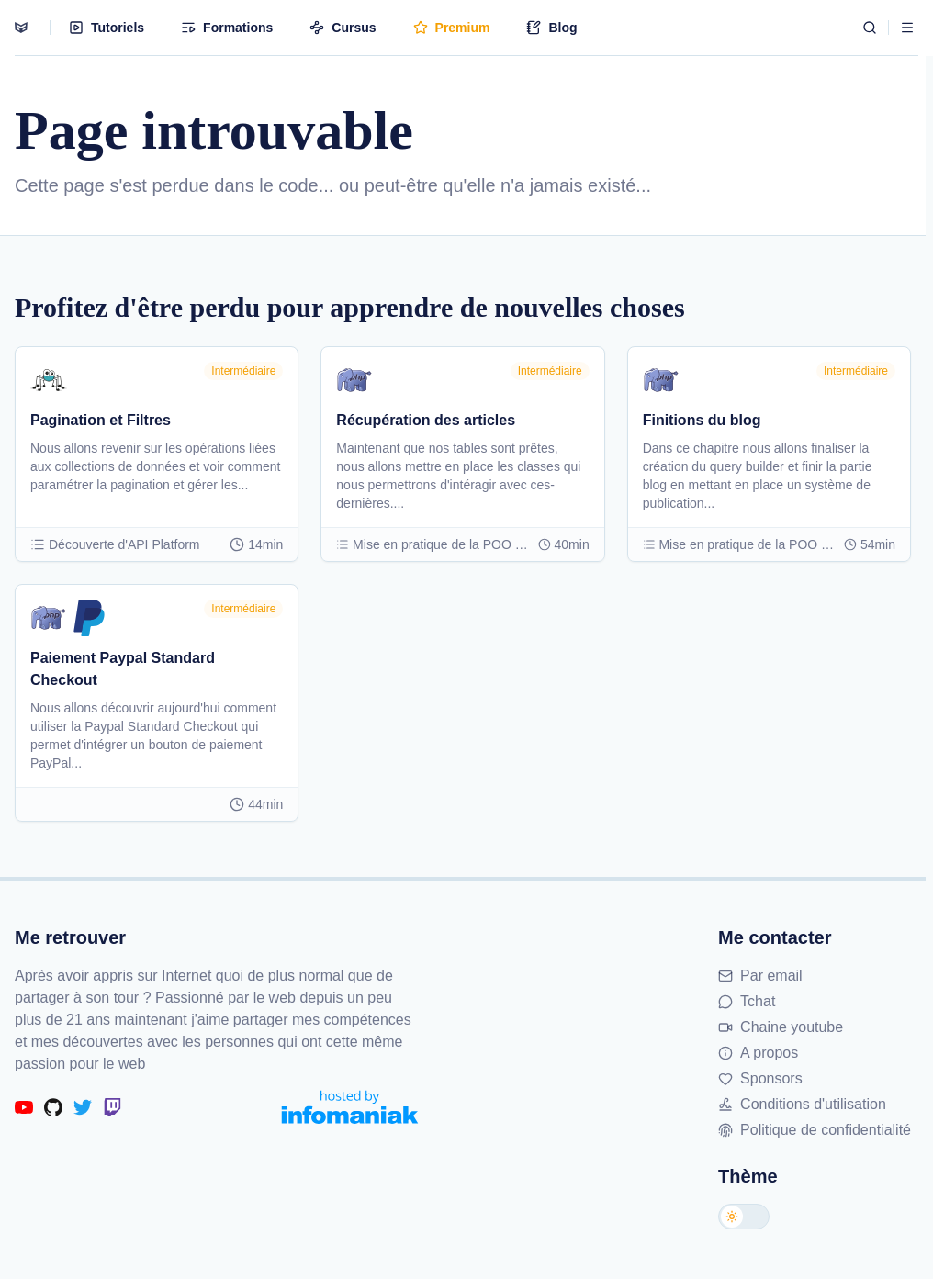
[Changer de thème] (744, 1216)
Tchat (746, 1001)
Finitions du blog (702, 420)
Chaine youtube (780, 1027)
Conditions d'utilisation (802, 1104)
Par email (760, 975)
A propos (758, 1052)
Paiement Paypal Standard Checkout (122, 669)
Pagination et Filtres (100, 420)
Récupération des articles (425, 420)
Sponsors (760, 1078)
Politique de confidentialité (814, 1130)
